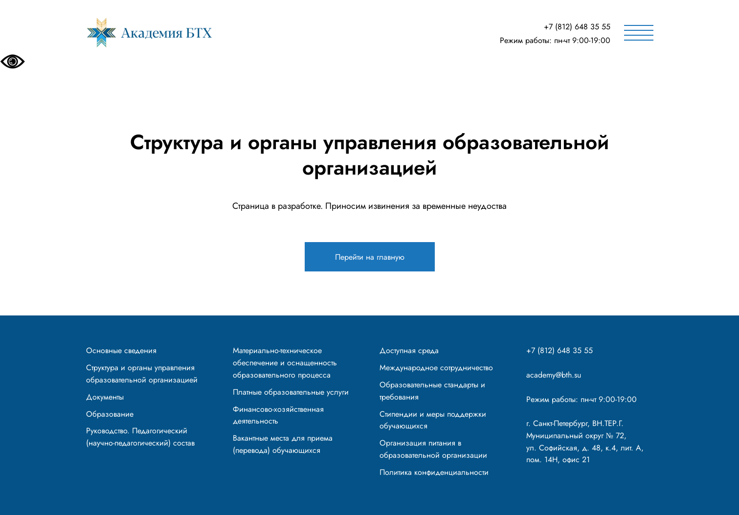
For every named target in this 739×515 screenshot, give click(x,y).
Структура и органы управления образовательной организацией (142, 373)
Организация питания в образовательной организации (433, 449)
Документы (105, 397)
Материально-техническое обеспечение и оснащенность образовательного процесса (285, 363)
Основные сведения (121, 350)
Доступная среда (409, 350)
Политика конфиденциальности (434, 472)
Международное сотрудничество (436, 367)
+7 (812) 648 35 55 (577, 26)
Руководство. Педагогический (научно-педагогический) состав (140, 436)
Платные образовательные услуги (291, 392)
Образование (110, 414)
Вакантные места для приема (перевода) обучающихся (283, 444)
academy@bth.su (553, 375)
